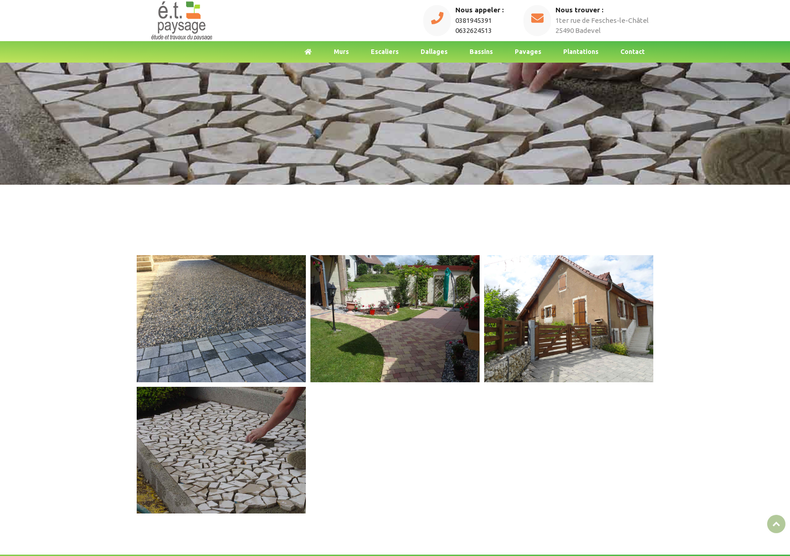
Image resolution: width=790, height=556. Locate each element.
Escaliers (385, 51)
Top (776, 524)
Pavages (528, 51)
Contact (632, 51)
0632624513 (473, 30)
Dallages (434, 51)
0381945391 (473, 20)
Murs (341, 51)
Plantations (580, 51)
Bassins (481, 51)
